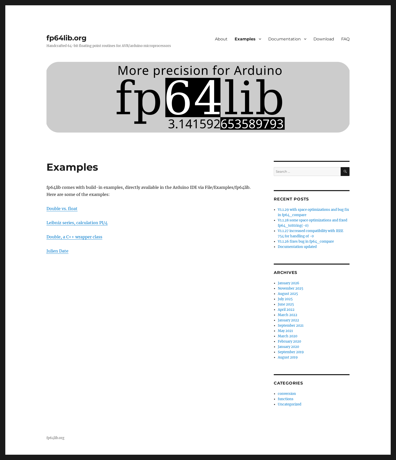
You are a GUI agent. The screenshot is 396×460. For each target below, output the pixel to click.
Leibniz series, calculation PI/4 (77, 222)
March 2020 (287, 336)
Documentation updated (297, 247)
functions (285, 399)
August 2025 (288, 294)
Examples (245, 39)
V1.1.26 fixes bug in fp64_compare (306, 241)
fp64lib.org (66, 38)
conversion (287, 394)
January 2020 (288, 347)
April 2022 (286, 310)
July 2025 (285, 299)
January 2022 (288, 320)
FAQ (345, 39)
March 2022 (287, 315)
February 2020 (289, 341)
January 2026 (288, 283)
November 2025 (290, 288)
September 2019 (291, 352)
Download (323, 39)
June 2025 (286, 304)
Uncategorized (289, 404)
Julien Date (57, 250)
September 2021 (291, 325)
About (221, 39)
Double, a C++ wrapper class (74, 236)
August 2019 (288, 357)
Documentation (284, 39)
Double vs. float (62, 208)
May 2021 (285, 331)
